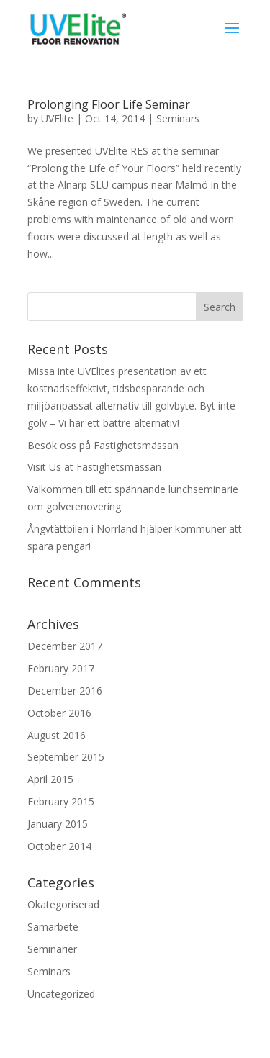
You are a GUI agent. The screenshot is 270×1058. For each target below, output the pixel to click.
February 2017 (60, 668)
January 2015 (57, 824)
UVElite (57, 118)
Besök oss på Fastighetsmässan (103, 445)
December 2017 (64, 646)
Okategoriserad (63, 904)
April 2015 (50, 779)
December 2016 (64, 690)
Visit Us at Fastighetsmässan (94, 467)
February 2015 (60, 801)
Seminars (177, 118)
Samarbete (52, 926)
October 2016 (59, 713)
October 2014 (59, 846)
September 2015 (65, 757)
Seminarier (52, 949)
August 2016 (56, 735)
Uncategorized (61, 993)
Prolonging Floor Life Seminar (108, 104)
